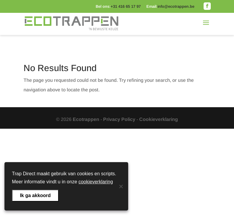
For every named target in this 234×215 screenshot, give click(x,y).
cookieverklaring (95, 181)
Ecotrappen (86, 119)
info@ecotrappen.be (175, 6)
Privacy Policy (119, 119)
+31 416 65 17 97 (126, 6)
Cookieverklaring (158, 119)
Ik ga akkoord (35, 195)
